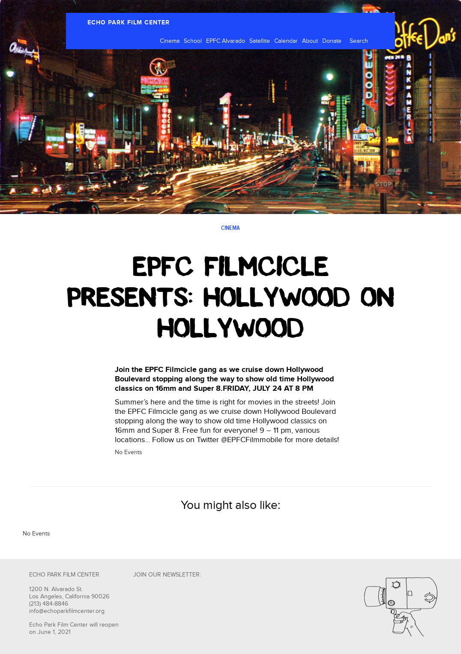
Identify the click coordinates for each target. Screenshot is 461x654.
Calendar (286, 41)
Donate (331, 41)
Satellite (259, 41)
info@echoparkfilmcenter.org (67, 611)
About (310, 41)
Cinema (170, 41)
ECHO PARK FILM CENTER (128, 22)
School (193, 41)
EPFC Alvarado (225, 41)
